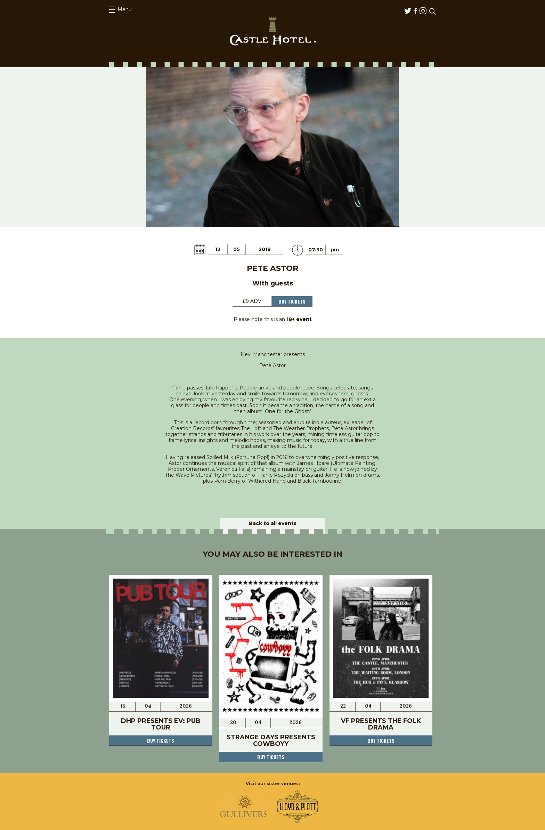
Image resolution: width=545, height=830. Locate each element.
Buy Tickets (292, 301)
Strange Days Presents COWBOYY (271, 740)
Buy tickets (160, 740)
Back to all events (272, 523)
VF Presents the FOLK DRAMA (381, 724)
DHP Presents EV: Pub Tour (161, 724)
